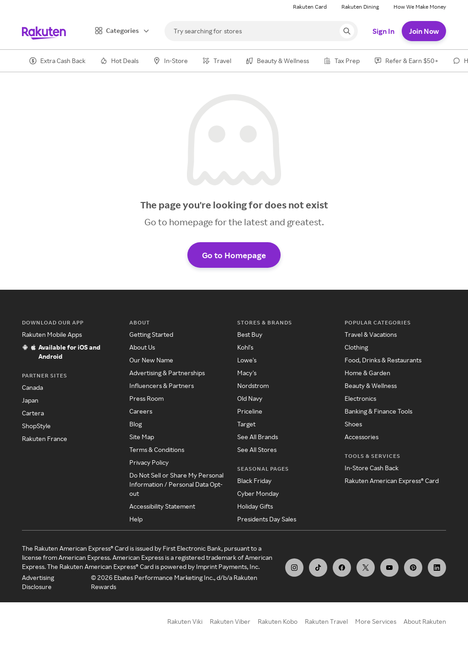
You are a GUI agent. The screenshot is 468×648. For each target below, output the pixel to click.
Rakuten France (44, 438)
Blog (135, 424)
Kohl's (245, 347)
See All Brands (257, 437)
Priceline (249, 411)
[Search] (261, 31)
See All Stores (257, 449)
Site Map (141, 437)
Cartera (33, 413)
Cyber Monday (258, 493)
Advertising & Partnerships (167, 373)
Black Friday (254, 480)
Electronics (360, 398)
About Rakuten (425, 621)
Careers (140, 411)
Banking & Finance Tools (378, 411)
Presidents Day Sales (266, 519)
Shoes (353, 424)
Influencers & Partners (161, 385)
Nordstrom (253, 385)
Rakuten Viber (230, 621)
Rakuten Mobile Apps (52, 334)
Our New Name (151, 360)
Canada (32, 387)
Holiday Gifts (255, 506)
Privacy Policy (149, 462)
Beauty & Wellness (371, 385)
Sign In (383, 31)
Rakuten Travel (326, 621)
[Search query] (347, 31)
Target (246, 424)
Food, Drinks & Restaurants (383, 360)
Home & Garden (367, 373)
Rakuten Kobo (278, 621)
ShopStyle (36, 426)
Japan (30, 400)
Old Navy (249, 398)
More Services (375, 621)
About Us (142, 347)
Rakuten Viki (184, 621)
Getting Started (151, 334)
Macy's (246, 373)
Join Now (424, 31)
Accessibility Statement (162, 506)
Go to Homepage (234, 255)
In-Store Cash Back (372, 468)
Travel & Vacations (371, 334)
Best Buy (249, 334)
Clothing (356, 347)
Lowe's (246, 360)
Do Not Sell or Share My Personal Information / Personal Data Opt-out (176, 484)
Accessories (361, 437)
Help (136, 519)
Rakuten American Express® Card (392, 480)
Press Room (146, 398)
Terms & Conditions (156, 449)
